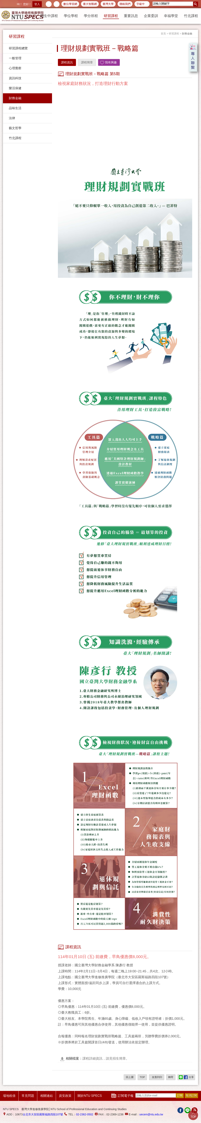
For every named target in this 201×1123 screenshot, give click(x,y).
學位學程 (71, 16)
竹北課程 (191, 16)
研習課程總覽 (18, 48)
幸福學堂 (171, 16)
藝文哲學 (15, 128)
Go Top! (193, 1115)
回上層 (129, 1077)
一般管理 (15, 58)
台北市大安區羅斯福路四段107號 (43, 1114)
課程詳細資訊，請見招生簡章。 (97, 1058)
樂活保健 (15, 88)
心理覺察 (15, 68)
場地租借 (9, 1095)
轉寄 (170, 1077)
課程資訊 (67, 62)
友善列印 (156, 1077)
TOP (142, 1077)
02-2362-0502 (84, 1114)
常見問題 (28, 1095)
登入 (37, 4)
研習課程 (111, 16)
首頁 (163, 33)
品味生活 (15, 108)
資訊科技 (15, 78)
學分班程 (91, 16)
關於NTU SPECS (90, 1095)
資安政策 (65, 1095)
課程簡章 (87, 62)
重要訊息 (131, 16)
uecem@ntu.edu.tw (151, 1114)
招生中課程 (49, 16)
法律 (12, 118)
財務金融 (15, 98)
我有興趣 (111, 62)
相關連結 (46, 1095)
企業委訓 (151, 16)
